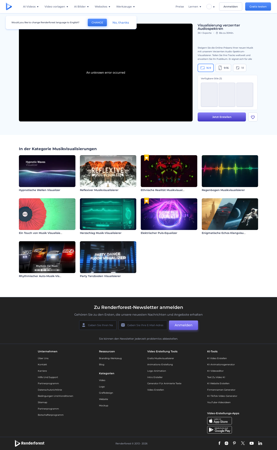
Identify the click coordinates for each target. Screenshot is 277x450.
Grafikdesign (106, 392)
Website (103, 399)
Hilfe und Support (48, 377)
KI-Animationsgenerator (221, 364)
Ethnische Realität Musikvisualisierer (166, 190)
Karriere (42, 370)
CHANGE (97, 22)
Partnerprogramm (48, 383)
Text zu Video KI (216, 377)
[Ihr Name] (98, 325)
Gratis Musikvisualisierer (160, 358)
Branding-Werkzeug (110, 358)
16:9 (205, 68)
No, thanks (120, 22)
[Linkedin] (260, 443)
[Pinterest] (234, 443)
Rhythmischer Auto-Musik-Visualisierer (45, 276)
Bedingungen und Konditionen (55, 396)
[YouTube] (251, 443)
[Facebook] (219, 443)
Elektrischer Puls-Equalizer (159, 233)
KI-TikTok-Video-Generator (222, 396)
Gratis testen (258, 6)
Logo (102, 386)
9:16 (223, 68)
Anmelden (230, 6)
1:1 (239, 68)
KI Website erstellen (218, 383)
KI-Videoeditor (215, 370)
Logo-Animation (156, 370)
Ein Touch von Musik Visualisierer (41, 233)
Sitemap (42, 402)
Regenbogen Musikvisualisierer (223, 190)
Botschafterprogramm (51, 414)
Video (102, 380)
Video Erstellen (155, 389)
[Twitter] (243, 443)
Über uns (43, 358)
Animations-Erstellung (160, 364)
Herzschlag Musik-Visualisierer (100, 233)
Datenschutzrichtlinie (50, 389)
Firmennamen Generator (221, 389)
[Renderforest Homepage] (9, 7)
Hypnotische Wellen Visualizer (39, 190)
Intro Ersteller (155, 377)
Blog (101, 364)
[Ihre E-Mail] (142, 325)
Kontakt (42, 364)
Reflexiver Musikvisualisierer (99, 190)
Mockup (103, 405)
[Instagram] (226, 443)
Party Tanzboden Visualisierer (100, 276)
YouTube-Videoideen (219, 402)
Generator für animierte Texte (164, 383)
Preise (180, 6)
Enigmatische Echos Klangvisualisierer (228, 233)
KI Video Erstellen (217, 358)
